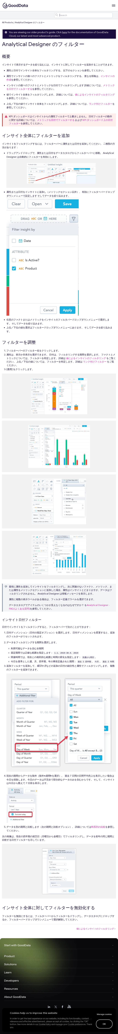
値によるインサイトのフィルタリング (95, 94)
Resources (11, 988)
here (64, 32)
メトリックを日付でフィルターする (55, 119)
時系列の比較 (98, 826)
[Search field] (83, 15)
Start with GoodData (17, 945)
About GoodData (15, 997)
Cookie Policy (45, 1024)
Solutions (10, 964)
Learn (8, 972)
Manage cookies (104, 1014)
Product (9, 956)
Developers (11, 980)
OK (104, 1024)
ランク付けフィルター (100, 103)
